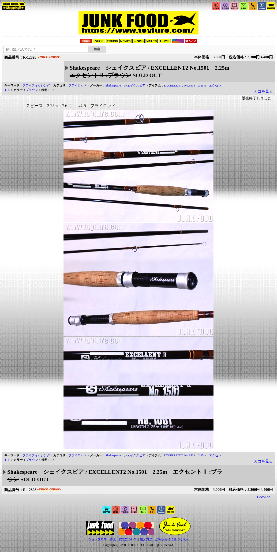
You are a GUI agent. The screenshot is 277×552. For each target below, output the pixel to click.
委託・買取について (123, 539)
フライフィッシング (36, 85)
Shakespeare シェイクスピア (125, 85)
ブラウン (32, 90)
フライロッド (77, 85)
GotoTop (263, 497)
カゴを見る (263, 91)
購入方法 (146, 539)
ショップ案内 (97, 539)
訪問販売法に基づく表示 (172, 539)
